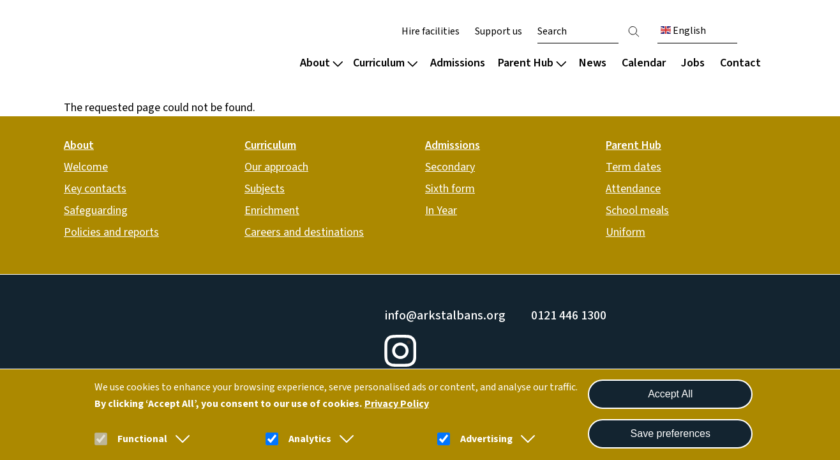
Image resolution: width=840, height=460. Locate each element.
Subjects (264, 189)
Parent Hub (532, 63)
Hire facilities (430, 31)
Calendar (644, 63)
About (321, 63)
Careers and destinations (304, 232)
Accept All (670, 393)
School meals (637, 210)
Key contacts (95, 189)
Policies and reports (111, 232)
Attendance (633, 189)
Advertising (486, 439)
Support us (498, 31)
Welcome (86, 167)
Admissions (457, 63)
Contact (740, 63)
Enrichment (271, 210)
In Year (441, 210)
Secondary (450, 167)
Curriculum (385, 63)
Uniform (625, 232)
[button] (180, 439)
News (592, 63)
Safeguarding (96, 210)
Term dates (633, 167)
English (683, 31)
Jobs (693, 63)
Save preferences (670, 433)
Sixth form (450, 189)
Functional (142, 439)
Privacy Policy (396, 404)
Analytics (310, 439)
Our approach (276, 167)
